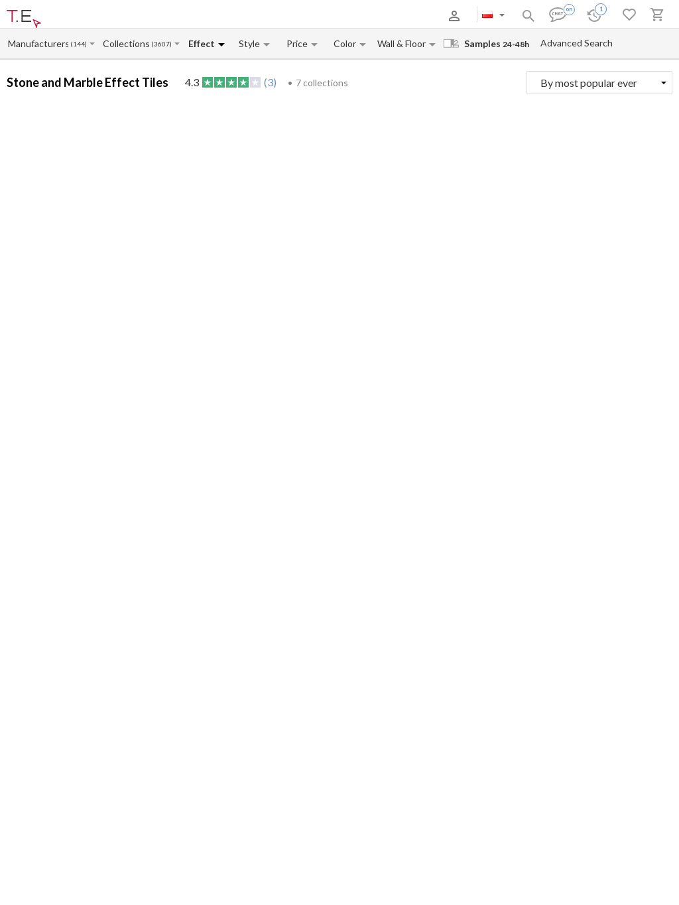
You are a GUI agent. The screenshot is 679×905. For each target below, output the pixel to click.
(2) (669, 381)
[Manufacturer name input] (38, 43)
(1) (430, 381)
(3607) (161, 44)
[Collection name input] (126, 43)
